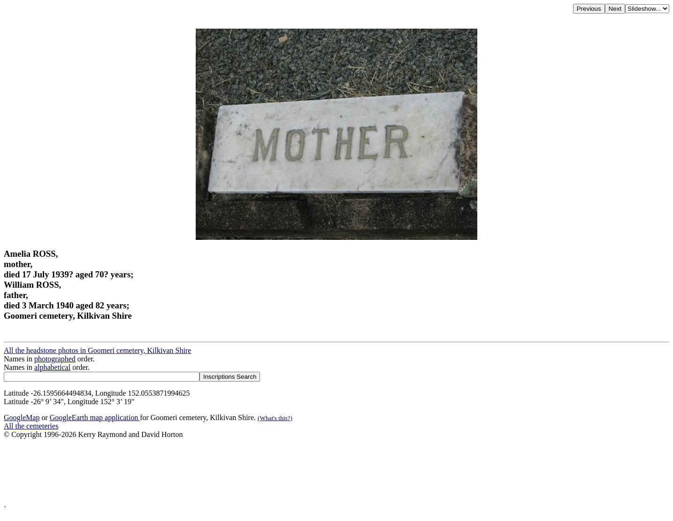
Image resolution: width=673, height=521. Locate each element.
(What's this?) (275, 417)
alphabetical (52, 367)
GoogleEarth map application (95, 417)
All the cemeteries (31, 426)
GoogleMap (21, 417)
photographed (55, 359)
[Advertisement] (285, 472)
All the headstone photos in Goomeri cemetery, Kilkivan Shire (97, 350)
